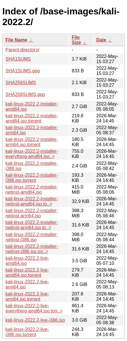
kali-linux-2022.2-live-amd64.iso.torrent (27, 272)
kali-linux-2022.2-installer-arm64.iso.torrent (31, 142)
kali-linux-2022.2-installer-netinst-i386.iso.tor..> (31, 249)
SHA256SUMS (20, 82)
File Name (16, 39)
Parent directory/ (22, 49)
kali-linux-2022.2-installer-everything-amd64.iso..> (31, 154)
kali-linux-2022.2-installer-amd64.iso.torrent (31, 118)
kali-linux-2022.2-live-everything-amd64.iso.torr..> (34, 308)
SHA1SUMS (18, 58)
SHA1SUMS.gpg (22, 70)
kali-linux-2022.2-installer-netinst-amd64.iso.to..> (31, 201)
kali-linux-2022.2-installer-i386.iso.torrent (31, 178)
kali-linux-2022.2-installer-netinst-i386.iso (31, 237)
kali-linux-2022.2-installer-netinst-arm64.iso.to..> (31, 225)
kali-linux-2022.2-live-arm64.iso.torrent (27, 296)
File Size (76, 40)
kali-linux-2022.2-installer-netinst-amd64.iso (31, 189)
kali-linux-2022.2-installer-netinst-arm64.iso (31, 213)
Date (101, 39)
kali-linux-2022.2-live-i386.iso (35, 320)
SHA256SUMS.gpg (25, 94)
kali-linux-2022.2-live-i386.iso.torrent (27, 332)
